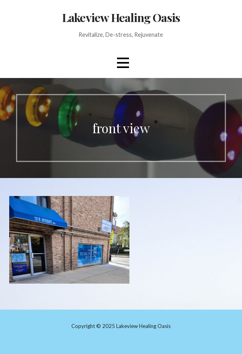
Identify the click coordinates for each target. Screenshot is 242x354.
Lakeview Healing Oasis (121, 17)
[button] (123, 63)
